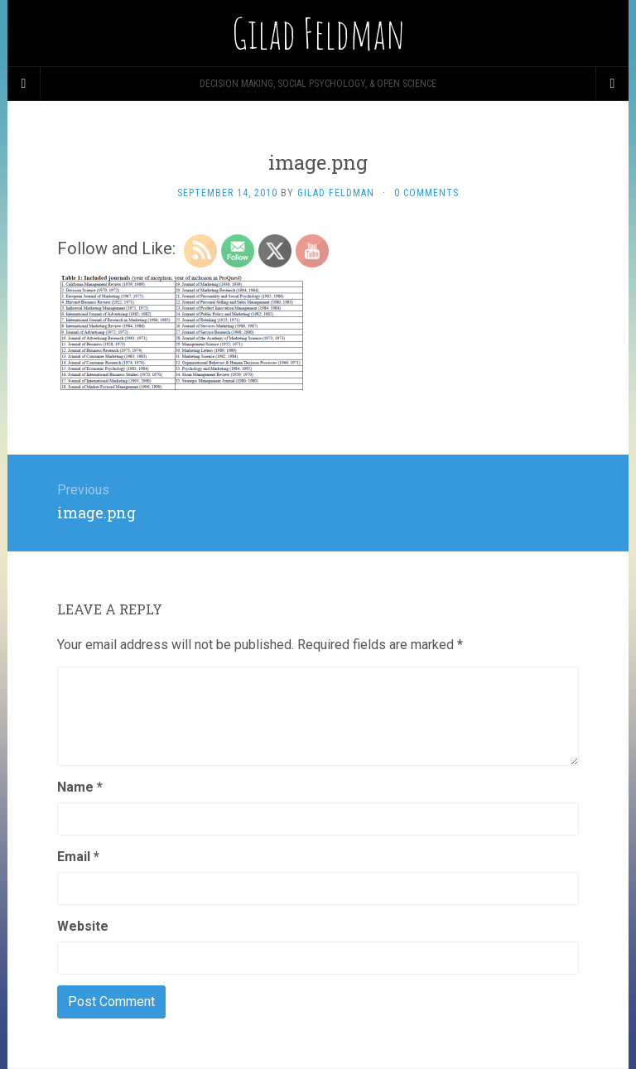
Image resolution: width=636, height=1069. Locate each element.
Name (80, 787)
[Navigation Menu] (612, 83)
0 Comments (426, 193)
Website (82, 926)
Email (78, 856)
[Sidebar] (24, 83)
